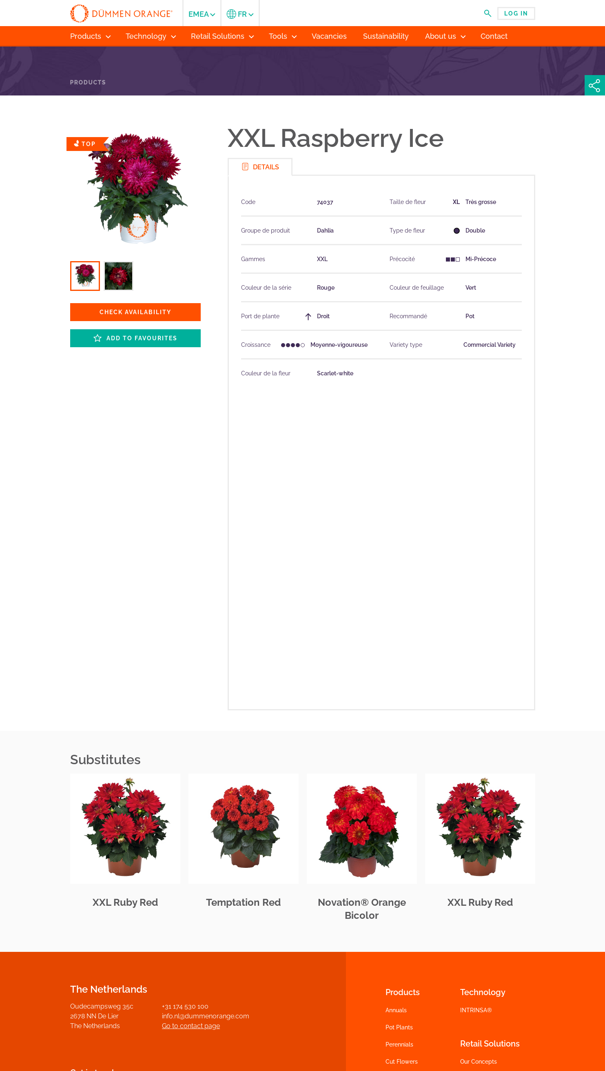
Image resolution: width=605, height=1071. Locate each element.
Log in (516, 13)
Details (260, 166)
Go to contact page (191, 1026)
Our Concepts (478, 1061)
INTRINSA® (476, 1010)
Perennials (399, 1044)
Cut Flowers (402, 1061)
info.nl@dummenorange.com (205, 1016)
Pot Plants (399, 1027)
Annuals (396, 1010)
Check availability (135, 312)
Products (88, 82)
